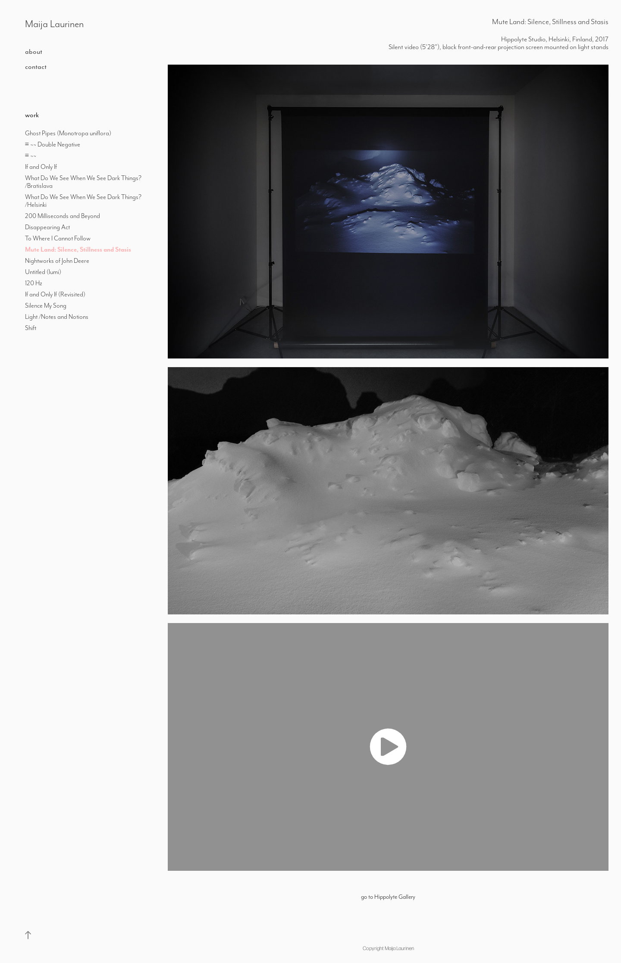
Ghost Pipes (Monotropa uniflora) (68, 133)
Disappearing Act (47, 227)
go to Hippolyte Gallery (388, 897)
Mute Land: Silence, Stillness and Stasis (78, 249)
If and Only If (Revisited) (55, 294)
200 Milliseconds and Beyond (62, 216)
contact (36, 66)
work (32, 115)
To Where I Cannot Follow (58, 238)
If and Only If (41, 167)
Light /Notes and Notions (56, 317)
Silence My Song (45, 305)
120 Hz (33, 283)
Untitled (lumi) (43, 272)
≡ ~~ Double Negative (53, 144)
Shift (30, 328)
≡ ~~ (31, 155)
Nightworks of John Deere (57, 261)
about (33, 51)
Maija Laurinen (54, 24)
